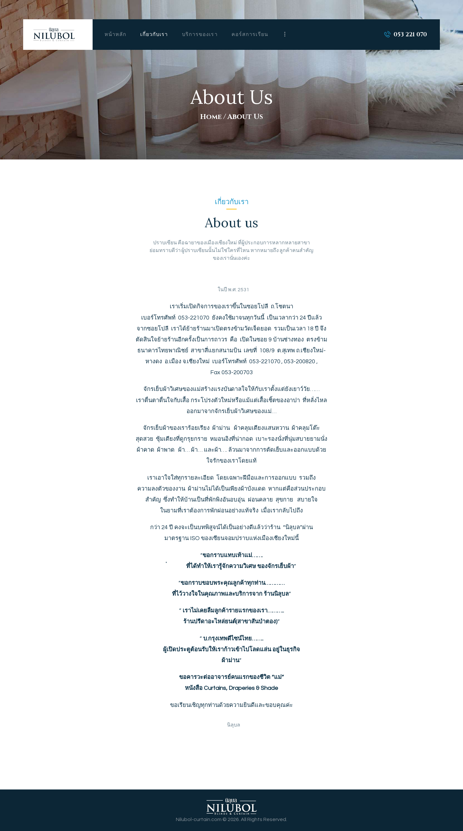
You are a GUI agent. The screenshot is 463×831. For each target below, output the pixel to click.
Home (211, 117)
